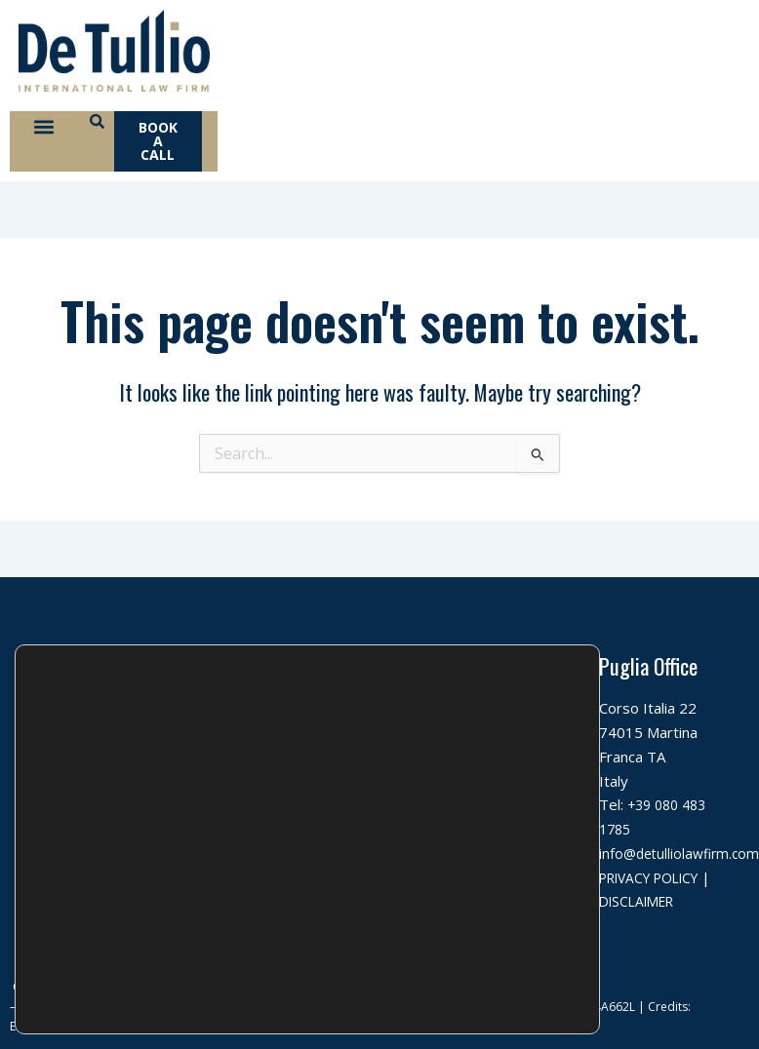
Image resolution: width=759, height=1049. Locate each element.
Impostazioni (500, 993)
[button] (44, 133)
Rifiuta (501, 952)
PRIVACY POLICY (656, 883)
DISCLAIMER (649, 906)
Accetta (501, 911)
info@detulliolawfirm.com (493, 859)
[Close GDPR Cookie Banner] (582, 887)
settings (211, 1005)
